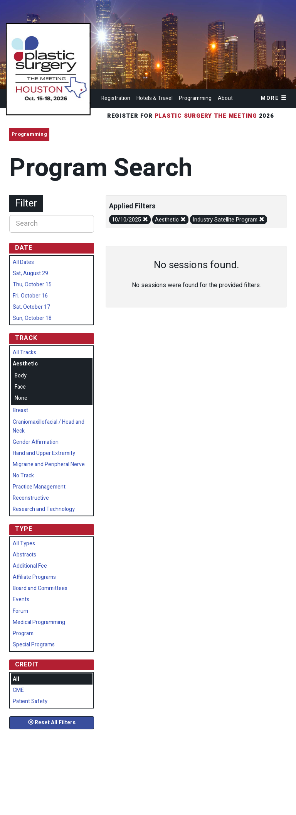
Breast (20, 410)
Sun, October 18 (32, 318)
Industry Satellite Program (228, 220)
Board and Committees (40, 588)
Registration (115, 98)
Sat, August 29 (30, 273)
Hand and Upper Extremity (44, 453)
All (16, 679)
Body (21, 376)
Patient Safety (30, 701)
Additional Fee (30, 566)
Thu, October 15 (32, 285)
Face (20, 387)
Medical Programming (39, 622)
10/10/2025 (130, 220)
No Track (23, 476)
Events (21, 599)
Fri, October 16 (30, 296)
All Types (24, 543)
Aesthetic (170, 220)
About (225, 98)
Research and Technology (44, 509)
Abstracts (24, 555)
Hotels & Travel (154, 98)
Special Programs (34, 645)
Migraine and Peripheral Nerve (49, 464)
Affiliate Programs (34, 577)
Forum (20, 611)
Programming (195, 98)
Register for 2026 (191, 116)
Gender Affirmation (36, 442)
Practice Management (39, 487)
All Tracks (24, 352)
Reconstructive (31, 498)
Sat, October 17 (31, 307)
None (21, 398)
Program (23, 633)
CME (18, 690)
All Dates (23, 262)
